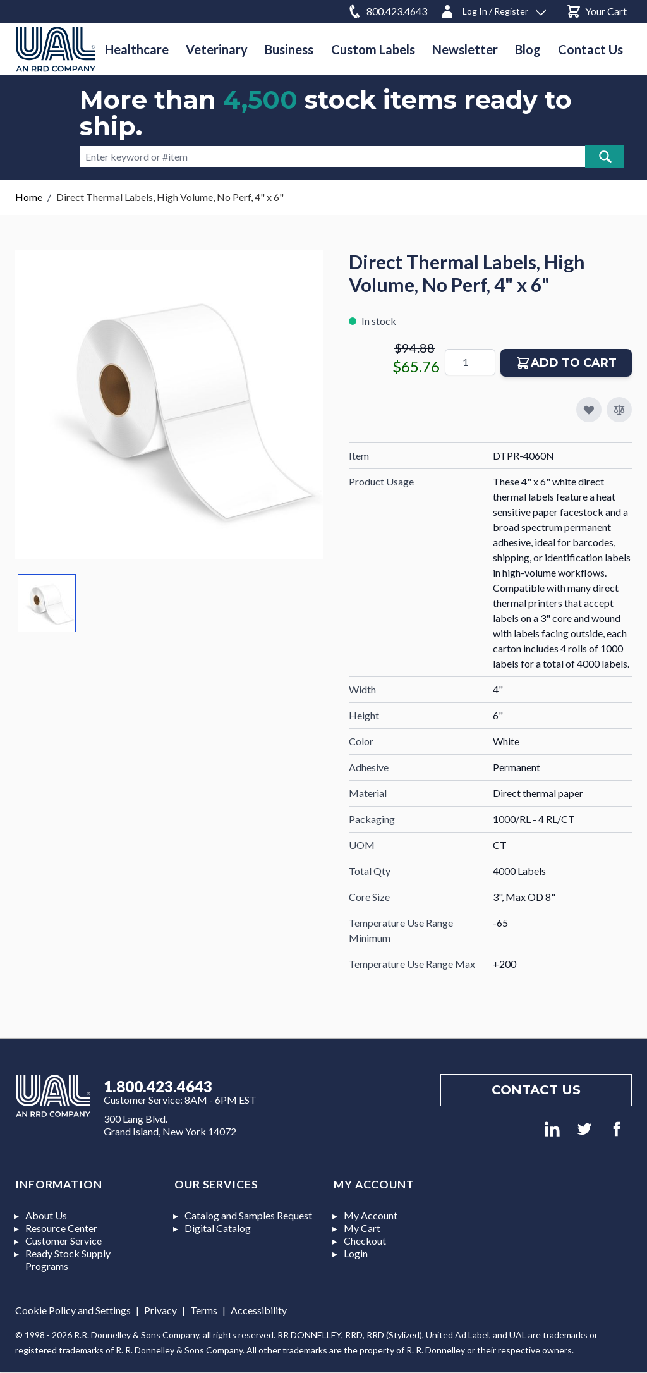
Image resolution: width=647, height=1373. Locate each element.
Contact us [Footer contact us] (536, 1089)
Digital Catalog (217, 1228)
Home (28, 197)
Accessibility (259, 1310)
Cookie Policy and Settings (73, 1310)
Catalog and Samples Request (248, 1215)
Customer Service (63, 1241)
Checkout (365, 1241)
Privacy (160, 1310)
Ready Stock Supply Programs (68, 1259)
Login (356, 1253)
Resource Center (61, 1228)
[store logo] (55, 49)
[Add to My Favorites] (589, 409)
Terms (203, 1310)
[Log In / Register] (493, 9)
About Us (46, 1215)
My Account (370, 1215)
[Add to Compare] (619, 409)
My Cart (362, 1228)
